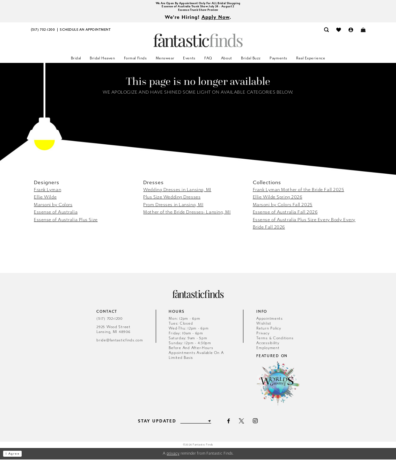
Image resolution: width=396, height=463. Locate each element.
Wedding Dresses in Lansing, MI (177, 193)
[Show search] (326, 33)
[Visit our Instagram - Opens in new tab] (259, 424)
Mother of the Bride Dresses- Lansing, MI (186, 215)
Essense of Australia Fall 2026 (285, 215)
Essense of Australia (56, 215)
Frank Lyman (47, 193)
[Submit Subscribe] (213, 424)
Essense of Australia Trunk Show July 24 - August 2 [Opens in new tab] (198, 8)
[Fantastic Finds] (198, 44)
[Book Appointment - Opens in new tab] (85, 33)
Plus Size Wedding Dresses (171, 200)
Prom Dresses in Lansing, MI (173, 208)
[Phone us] (42, 33)
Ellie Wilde (45, 200)
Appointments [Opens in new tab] (269, 322)
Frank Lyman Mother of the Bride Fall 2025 (298, 193)
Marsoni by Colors (53, 208)
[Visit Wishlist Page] (338, 33)
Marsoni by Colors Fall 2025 (283, 208)
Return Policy (268, 332)
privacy (173, 457)
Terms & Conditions (274, 341)
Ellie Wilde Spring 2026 (277, 200)
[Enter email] (195, 424)
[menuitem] (42, 33)
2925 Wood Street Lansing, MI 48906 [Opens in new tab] (113, 333)
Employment (267, 351)
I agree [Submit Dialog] (15, 457)
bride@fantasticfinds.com (119, 343)
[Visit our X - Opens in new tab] (245, 424)
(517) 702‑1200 (109, 322)
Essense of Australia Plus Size (66, 223)
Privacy (262, 336)
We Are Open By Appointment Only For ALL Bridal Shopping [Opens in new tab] (198, 3)
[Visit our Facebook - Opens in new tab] (232, 424)
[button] (351, 33)
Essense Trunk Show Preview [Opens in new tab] (198, 12)
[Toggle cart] (363, 33)
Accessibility (267, 346)
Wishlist (263, 327)
